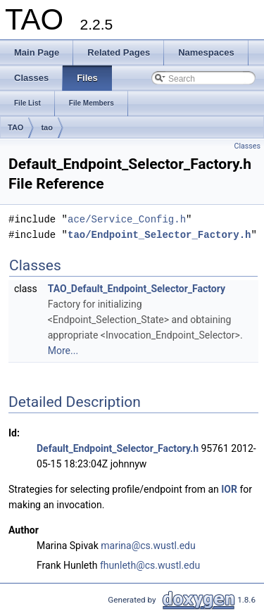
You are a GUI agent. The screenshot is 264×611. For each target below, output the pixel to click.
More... (63, 350)
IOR (229, 489)
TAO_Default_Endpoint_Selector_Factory (136, 288)
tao (47, 127)
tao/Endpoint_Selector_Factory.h (159, 234)
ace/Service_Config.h (127, 219)
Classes (247, 146)
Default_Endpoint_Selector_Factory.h (118, 448)
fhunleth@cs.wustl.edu (150, 565)
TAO (15, 127)
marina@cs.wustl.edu (148, 545)
